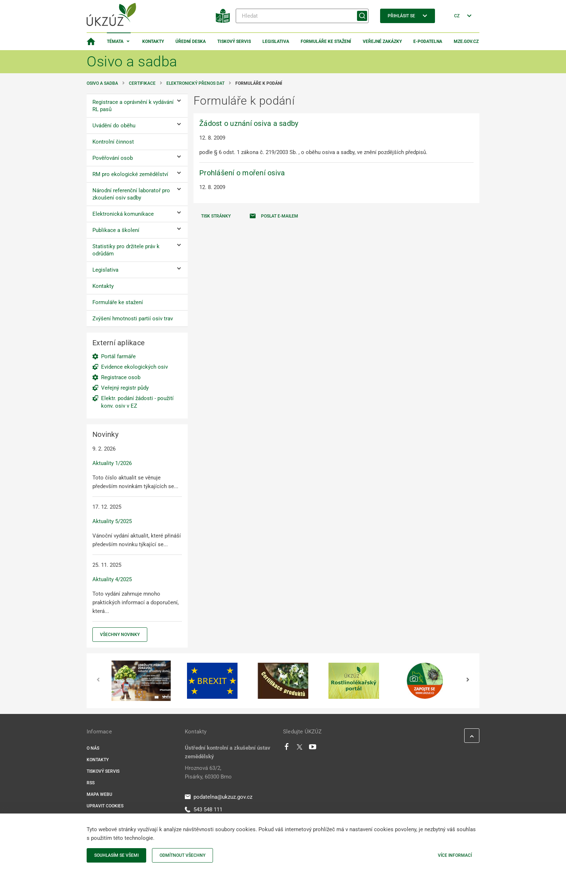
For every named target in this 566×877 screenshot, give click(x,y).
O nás (93, 748)
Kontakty (153, 41)
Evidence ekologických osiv (134, 367)
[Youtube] (313, 748)
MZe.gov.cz (466, 41)
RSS (91, 782)
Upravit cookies (105, 805)
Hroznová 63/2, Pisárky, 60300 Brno (208, 772)
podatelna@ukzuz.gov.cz (218, 797)
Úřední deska (190, 41)
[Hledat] (302, 16)
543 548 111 (203, 809)
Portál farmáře (118, 356)
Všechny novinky (120, 634)
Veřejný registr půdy (125, 388)
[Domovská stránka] (91, 41)
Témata (115, 41)
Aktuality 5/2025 (112, 521)
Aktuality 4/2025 (112, 579)
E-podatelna (427, 41)
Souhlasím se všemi (116, 855)
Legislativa (275, 41)
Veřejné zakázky (382, 41)
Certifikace (142, 83)
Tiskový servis (234, 41)
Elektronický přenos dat (195, 83)
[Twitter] (299, 748)
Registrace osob (120, 377)
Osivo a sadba (102, 83)
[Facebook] (286, 748)
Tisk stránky (216, 216)
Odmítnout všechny (182, 855)
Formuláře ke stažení (326, 41)
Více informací (455, 855)
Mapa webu (99, 794)
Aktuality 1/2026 (112, 463)
